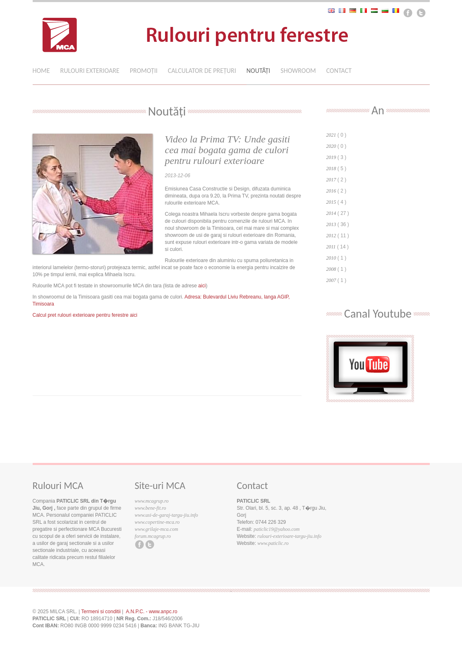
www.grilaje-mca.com (156, 529)
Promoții (144, 71)
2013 (331, 224)
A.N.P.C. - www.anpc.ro (151, 611)
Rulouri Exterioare (90, 71)
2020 (331, 146)
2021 (331, 135)
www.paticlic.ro (272, 543)
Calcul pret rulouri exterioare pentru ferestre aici (85, 315)
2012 (331, 235)
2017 (331, 180)
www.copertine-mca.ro (157, 522)
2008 (331, 269)
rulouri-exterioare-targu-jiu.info (289, 536)
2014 (331, 213)
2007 (331, 280)
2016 (331, 191)
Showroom (298, 71)
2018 (331, 168)
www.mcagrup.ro (152, 501)
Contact (339, 71)
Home (41, 71)
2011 (331, 247)
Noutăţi (258, 71)
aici (202, 286)
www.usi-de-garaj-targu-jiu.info (166, 515)
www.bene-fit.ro (150, 508)
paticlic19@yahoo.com (276, 529)
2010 (331, 258)
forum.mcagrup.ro (153, 536)
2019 (331, 157)
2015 (331, 202)
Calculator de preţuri (202, 71)
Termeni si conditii (100, 611)
